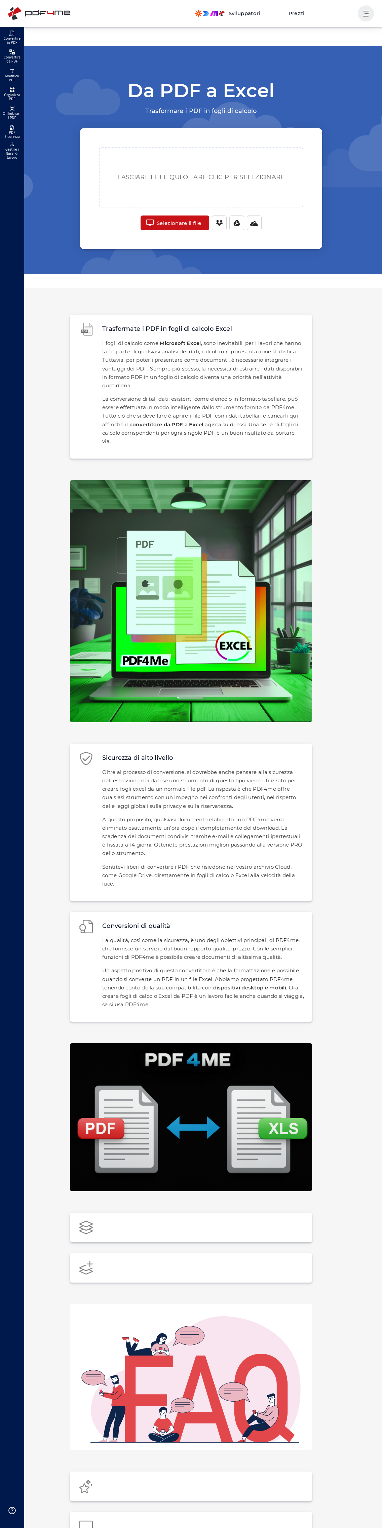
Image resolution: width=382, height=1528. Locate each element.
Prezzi (300, 13)
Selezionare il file (173, 223)
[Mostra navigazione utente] (366, 13)
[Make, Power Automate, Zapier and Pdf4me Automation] (233, 13)
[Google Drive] (234, 223)
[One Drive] (252, 223)
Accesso (340, 13)
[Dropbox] (217, 223)
